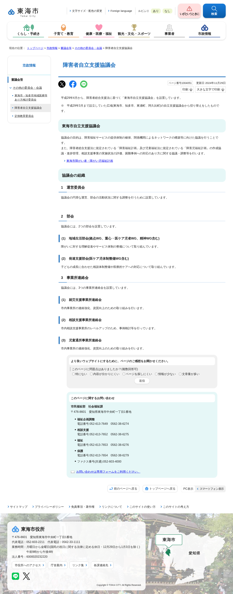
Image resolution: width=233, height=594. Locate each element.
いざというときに (189, 13)
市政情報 (204, 34)
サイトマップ (18, 506)
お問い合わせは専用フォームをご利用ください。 (108, 471)
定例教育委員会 (24, 115)
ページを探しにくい (139, 374)
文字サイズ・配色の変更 (87, 10)
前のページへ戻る (125, 488)
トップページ (35, 48)
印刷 (185, 89)
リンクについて (112, 506)
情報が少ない (167, 374)
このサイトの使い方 (142, 506)
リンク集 (78, 565)
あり (156, 11)
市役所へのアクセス (28, 565)
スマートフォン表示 (212, 488)
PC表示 (188, 488)
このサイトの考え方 (176, 506)
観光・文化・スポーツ (134, 34)
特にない (81, 374)
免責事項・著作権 (82, 506)
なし (167, 11)
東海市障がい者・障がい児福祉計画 (89, 160)
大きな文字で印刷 (208, 89)
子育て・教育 (63, 34)
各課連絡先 (101, 565)
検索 (214, 13)
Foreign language (121, 10)
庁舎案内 (56, 565)
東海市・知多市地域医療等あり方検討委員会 (31, 97)
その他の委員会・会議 (88, 48)
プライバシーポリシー (49, 506)
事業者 (169, 34)
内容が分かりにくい (106, 374)
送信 (142, 380)
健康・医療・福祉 (99, 34)
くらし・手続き (28, 34)
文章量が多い (191, 374)
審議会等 (66, 48)
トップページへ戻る (162, 488)
